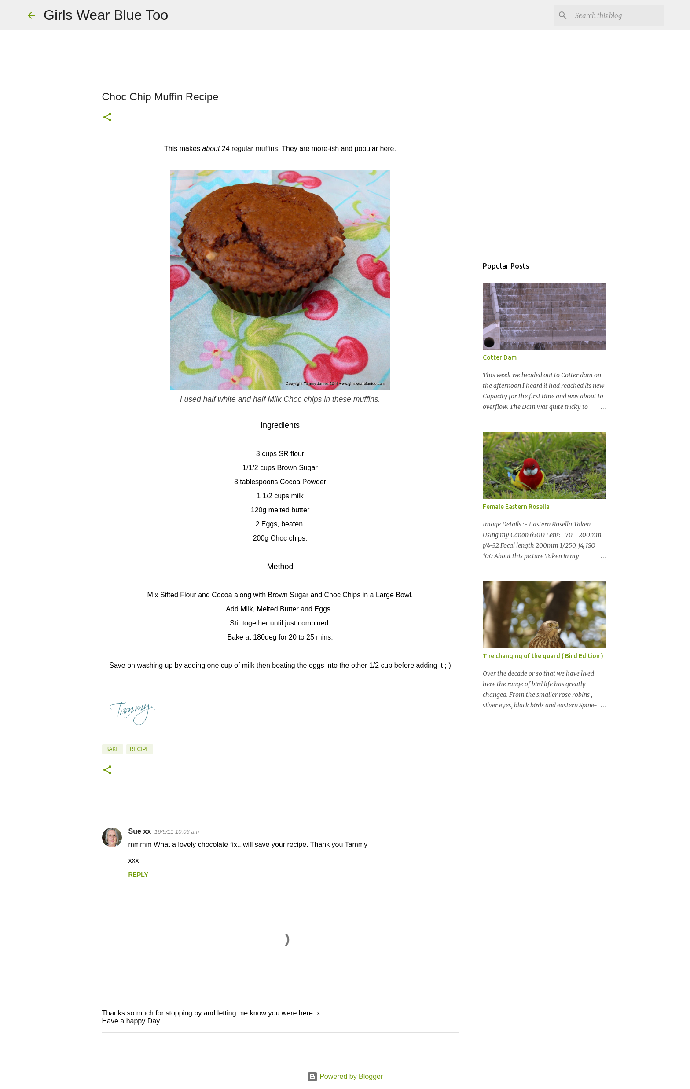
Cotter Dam (500, 357)
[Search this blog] (618, 15)
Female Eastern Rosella (516, 506)
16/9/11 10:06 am (176, 831)
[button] (107, 118)
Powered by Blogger (345, 1076)
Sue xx (139, 831)
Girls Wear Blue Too (106, 15)
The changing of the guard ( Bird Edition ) (543, 655)
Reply (138, 874)
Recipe (140, 749)
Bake (113, 749)
